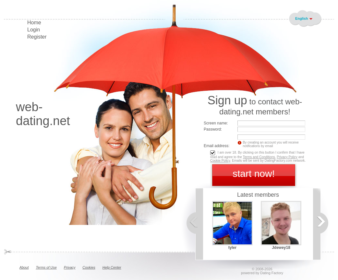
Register (37, 37)
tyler (232, 247)
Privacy (70, 267)
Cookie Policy (220, 160)
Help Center (112, 267)
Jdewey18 (281, 247)
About (24, 267)
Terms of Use (46, 267)
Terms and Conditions (259, 157)
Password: (213, 129)
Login (33, 29)
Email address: (216, 146)
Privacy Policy (287, 157)
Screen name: (216, 123)
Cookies (88, 267)
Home (34, 22)
